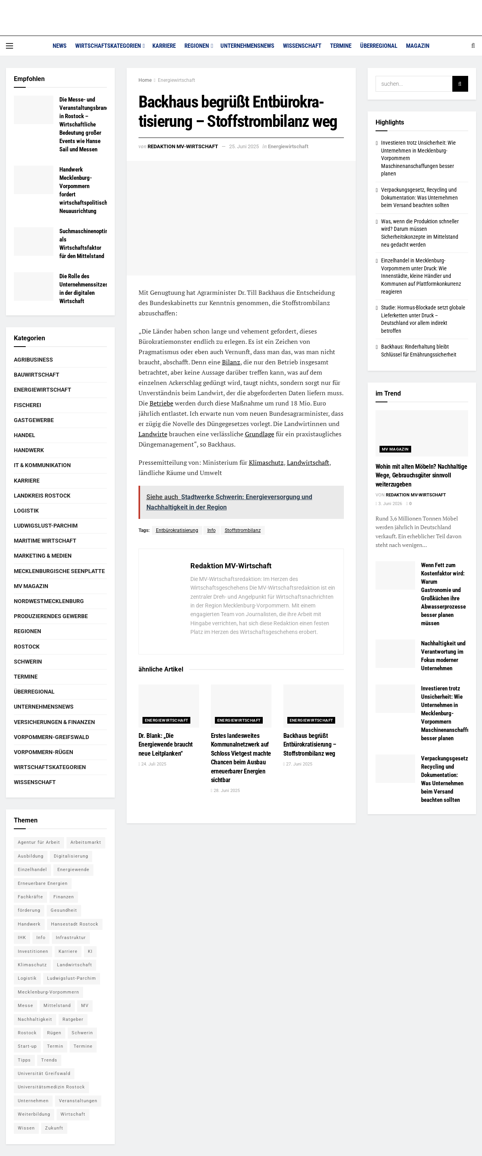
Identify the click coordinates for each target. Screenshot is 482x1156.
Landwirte (153, 434)
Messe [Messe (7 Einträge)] (25, 1005)
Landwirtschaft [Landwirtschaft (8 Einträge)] (74, 964)
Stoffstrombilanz (243, 530)
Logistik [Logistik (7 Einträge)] (27, 978)
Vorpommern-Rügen (43, 752)
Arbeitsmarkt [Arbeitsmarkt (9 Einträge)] (85, 842)
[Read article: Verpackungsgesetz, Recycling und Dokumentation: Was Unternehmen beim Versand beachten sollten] (395, 768)
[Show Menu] (9, 46)
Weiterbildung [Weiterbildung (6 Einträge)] (34, 1114)
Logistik (26, 510)
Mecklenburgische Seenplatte (59, 571)
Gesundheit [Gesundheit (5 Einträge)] (64, 910)
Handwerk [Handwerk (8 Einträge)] (29, 924)
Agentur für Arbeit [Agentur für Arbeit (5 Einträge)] (39, 842)
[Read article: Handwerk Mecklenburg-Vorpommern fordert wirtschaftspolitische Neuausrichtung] (33, 180)
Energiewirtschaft (176, 80)
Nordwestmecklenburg (49, 601)
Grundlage (259, 434)
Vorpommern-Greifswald (51, 737)
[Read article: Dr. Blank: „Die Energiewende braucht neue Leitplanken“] (169, 706)
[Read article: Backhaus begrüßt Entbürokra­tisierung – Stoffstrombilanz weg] (313, 706)
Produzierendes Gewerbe (51, 616)
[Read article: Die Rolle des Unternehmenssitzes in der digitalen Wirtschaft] (33, 286)
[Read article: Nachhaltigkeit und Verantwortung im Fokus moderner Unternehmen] (395, 653)
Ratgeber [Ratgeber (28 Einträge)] (73, 1019)
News (59, 45)
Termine (340, 45)
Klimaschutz (266, 462)
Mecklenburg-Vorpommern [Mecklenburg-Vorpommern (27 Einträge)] (48, 992)
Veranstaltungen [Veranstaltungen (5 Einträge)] (78, 1100)
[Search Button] (473, 46)
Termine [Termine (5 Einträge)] (83, 1046)
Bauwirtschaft (36, 375)
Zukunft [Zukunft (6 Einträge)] (54, 1128)
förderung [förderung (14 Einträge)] (29, 910)
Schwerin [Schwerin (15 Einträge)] (82, 1032)
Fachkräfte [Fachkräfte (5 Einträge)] (30, 897)
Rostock (27, 646)
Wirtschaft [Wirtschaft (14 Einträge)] (73, 1114)
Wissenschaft (302, 45)
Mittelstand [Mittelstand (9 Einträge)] (57, 1005)
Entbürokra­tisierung (177, 530)
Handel (24, 435)
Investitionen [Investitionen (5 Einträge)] (33, 951)
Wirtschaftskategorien (108, 45)
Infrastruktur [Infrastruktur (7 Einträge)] (71, 937)
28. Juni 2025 (225, 790)
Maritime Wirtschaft (45, 540)
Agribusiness (33, 359)
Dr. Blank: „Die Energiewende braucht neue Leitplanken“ (166, 744)
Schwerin (28, 661)
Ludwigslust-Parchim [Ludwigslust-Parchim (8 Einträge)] (71, 978)
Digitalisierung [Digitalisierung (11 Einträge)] (71, 856)
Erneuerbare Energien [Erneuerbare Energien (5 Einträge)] (43, 883)
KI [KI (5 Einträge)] (90, 951)
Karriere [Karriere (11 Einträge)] (68, 951)
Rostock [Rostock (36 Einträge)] (27, 1032)
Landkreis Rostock (42, 495)
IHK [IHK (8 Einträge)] (22, 937)
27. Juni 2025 (297, 764)
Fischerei (27, 405)
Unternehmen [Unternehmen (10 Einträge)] (33, 1100)
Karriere (164, 45)
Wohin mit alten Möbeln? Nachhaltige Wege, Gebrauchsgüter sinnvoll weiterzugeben (421, 475)
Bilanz (231, 362)
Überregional (378, 45)
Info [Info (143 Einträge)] (41, 937)
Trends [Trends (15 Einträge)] (49, 1060)
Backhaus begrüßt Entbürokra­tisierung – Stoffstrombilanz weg (309, 744)
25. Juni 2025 (244, 146)
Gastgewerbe (34, 420)
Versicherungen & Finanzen (54, 722)
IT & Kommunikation (42, 465)
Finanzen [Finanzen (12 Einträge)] (63, 897)
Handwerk (29, 450)
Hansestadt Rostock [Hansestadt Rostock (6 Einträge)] (75, 924)
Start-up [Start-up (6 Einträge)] (27, 1046)
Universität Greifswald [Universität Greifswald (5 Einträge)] (44, 1073)
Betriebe (161, 403)
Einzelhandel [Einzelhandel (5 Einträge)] (32, 869)
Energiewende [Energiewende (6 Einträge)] (73, 869)
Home (145, 80)
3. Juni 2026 (389, 503)
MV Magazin (31, 586)
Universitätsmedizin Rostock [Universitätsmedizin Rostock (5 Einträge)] (51, 1087)
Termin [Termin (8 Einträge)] (55, 1046)
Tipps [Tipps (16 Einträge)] (24, 1060)
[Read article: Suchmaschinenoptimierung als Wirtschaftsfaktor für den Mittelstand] (33, 241)
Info (211, 530)
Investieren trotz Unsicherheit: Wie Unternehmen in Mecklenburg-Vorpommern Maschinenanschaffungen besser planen (451, 713)
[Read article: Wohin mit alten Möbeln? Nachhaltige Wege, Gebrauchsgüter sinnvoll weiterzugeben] (422, 433)
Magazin (417, 45)
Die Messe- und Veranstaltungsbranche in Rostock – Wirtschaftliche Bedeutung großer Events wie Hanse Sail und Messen (86, 124)
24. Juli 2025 (152, 764)
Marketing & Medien (43, 556)
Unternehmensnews (247, 45)
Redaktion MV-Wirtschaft (183, 146)
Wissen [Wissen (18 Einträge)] (26, 1128)
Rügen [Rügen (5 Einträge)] (54, 1032)
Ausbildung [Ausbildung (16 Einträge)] (31, 856)
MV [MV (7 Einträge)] (85, 1005)
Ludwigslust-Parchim (46, 525)
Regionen (196, 45)
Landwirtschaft (308, 462)
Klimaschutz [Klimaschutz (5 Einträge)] (32, 964)
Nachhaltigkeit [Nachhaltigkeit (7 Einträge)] (35, 1019)
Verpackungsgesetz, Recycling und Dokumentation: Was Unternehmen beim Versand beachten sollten (419, 197)
